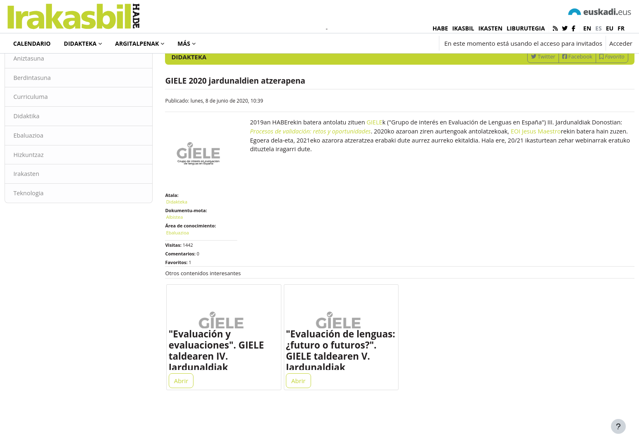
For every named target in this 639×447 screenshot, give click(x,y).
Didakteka (34, 65)
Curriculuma (49, 129)
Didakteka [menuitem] (80, 43)
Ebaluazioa (47, 168)
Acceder (620, 43)
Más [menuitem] (183, 43)
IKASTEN (490, 28)
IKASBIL (463, 28)
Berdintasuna (51, 109)
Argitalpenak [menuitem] (137, 43)
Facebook (559, 87)
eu (609, 28)
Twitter (524, 87)
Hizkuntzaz (47, 187)
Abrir (190, 411)
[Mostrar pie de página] (618, 426)
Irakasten (45, 207)
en (587, 28)
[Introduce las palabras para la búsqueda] (544, 66)
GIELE (383, 154)
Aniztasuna (48, 90)
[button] (385, 43)
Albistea (183, 244)
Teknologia (47, 226)
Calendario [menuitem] (32, 43)
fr (621, 28)
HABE (440, 28)
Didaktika (45, 148)
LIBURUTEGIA (526, 28)
